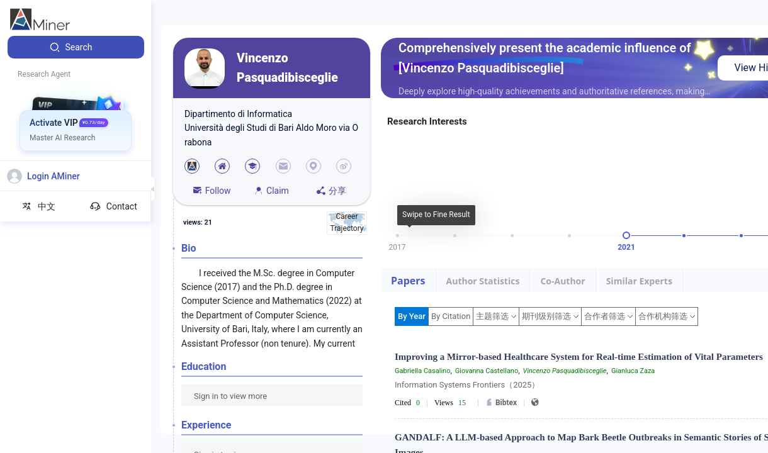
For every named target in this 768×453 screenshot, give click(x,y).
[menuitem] (76, 47)
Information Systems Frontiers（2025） (467, 384)
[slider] (626, 235)
